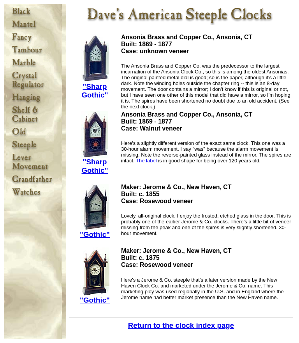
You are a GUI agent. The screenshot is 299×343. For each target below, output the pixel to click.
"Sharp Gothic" (95, 87)
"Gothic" (95, 231)
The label (146, 161)
